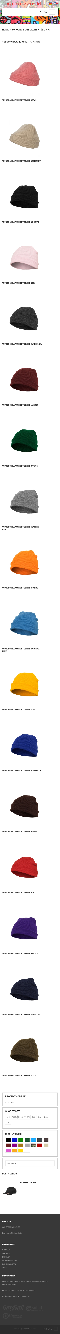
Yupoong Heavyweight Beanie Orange (20, 588)
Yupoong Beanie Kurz (24, 29)
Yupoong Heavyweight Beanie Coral (19, 100)
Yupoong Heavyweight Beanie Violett (20, 954)
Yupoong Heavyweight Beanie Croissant (21, 161)
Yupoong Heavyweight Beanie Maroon (20, 405)
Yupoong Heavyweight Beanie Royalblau (21, 771)
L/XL (46, 1117)
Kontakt (6, 1257)
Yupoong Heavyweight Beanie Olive (19, 1076)
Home (5, 29)
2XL (8, 1122)
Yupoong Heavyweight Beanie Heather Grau (20, 528)
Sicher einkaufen (9, 1261)
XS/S (33, 1117)
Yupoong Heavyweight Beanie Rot (18, 893)
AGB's (4, 1268)
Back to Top (51, 1329)
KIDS (21, 1117)
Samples (6, 1250)
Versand (6, 1253)
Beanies (11, 1102)
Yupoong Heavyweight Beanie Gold (18, 710)
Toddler (14, 1117)
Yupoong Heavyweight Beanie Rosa (18, 283)
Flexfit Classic (28, 1182)
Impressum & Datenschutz (12, 1233)
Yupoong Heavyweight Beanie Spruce (20, 466)
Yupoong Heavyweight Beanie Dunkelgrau (22, 344)
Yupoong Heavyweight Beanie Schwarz (20, 222)
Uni (8, 1117)
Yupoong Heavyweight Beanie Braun (19, 832)
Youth (27, 1117)
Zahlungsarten (9, 1264)
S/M (39, 1117)
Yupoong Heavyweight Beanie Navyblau (21, 1015)
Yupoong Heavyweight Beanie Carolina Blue (20, 650)
